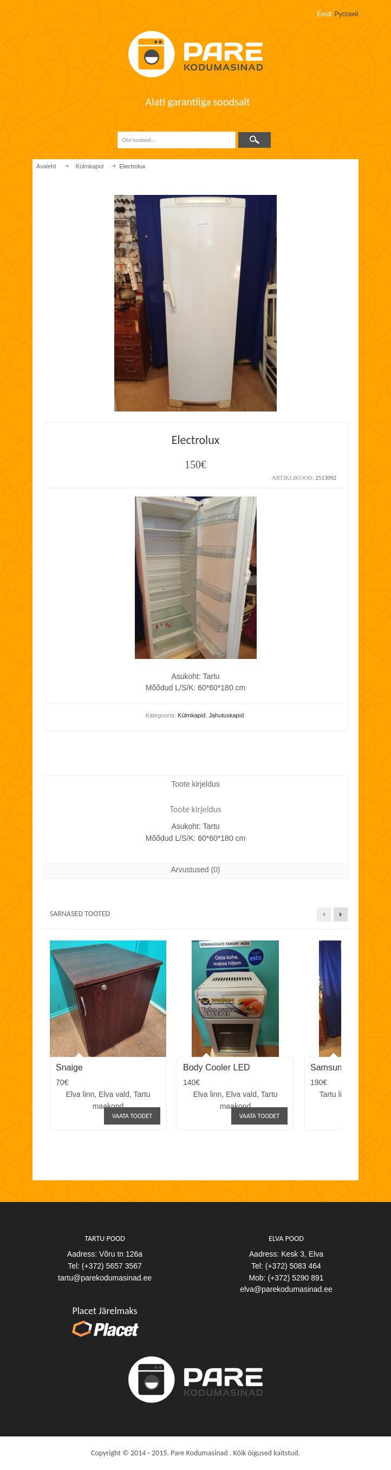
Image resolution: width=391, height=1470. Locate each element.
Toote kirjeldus (195, 784)
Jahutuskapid (226, 715)
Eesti (324, 14)
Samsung (328, 1067)
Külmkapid (89, 166)
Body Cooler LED (216, 1067)
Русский (346, 14)
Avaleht (46, 166)
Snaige (69, 1067)
